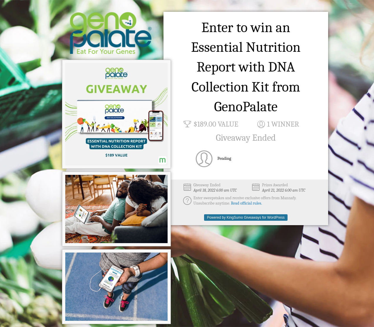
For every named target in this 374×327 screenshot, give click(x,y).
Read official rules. (246, 203)
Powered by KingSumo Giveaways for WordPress (246, 217)
